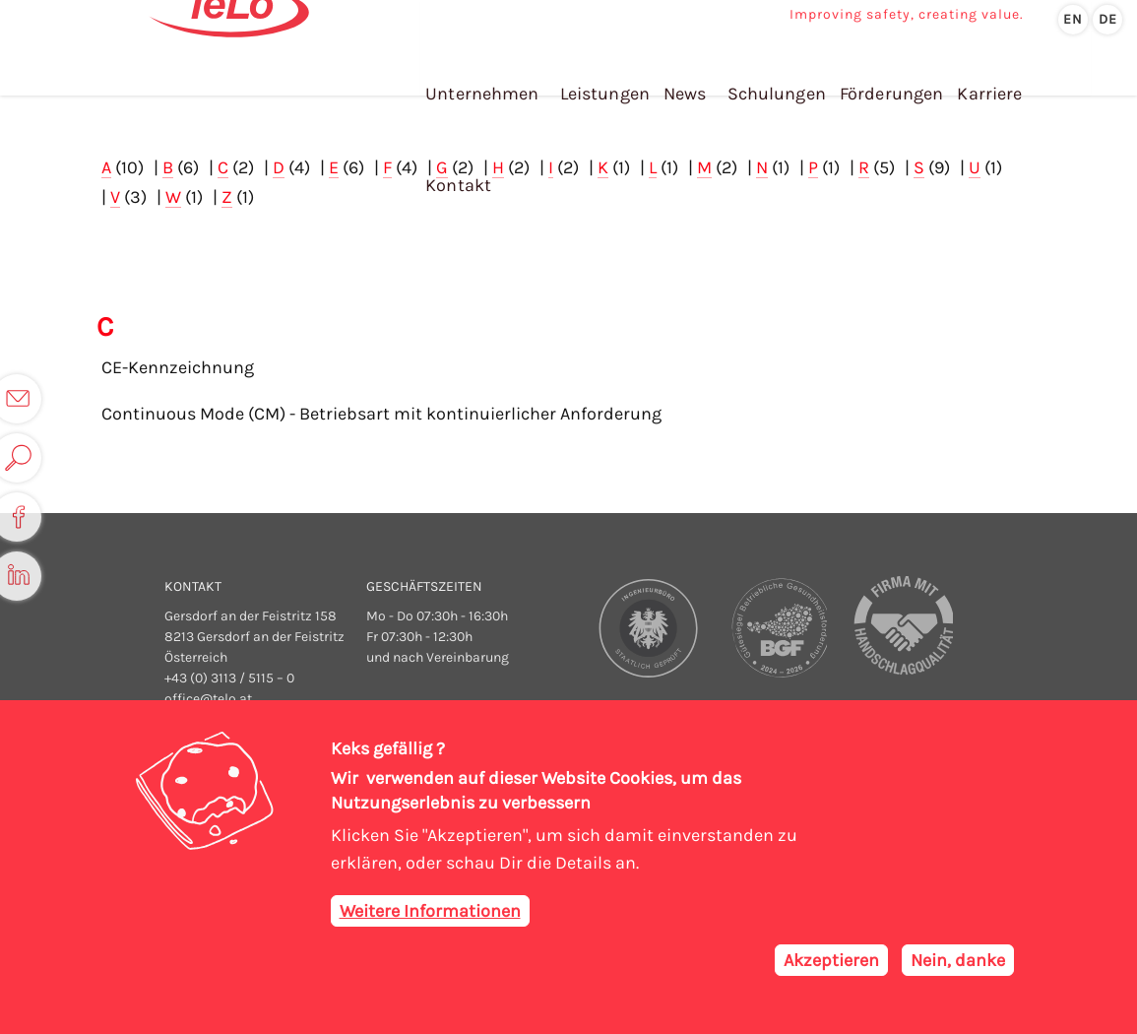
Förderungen (882, 78)
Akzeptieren (831, 962)
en (1073, 19)
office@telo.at (208, 696)
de (1108, 19)
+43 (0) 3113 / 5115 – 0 (229, 676)
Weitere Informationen (430, 913)
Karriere (978, 78)
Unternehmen (479, 78)
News (679, 78)
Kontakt (1055, 78)
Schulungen (769, 78)
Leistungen (600, 78)
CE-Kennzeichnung (177, 365)
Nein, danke (958, 962)
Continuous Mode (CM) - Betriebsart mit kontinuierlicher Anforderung (381, 411)
